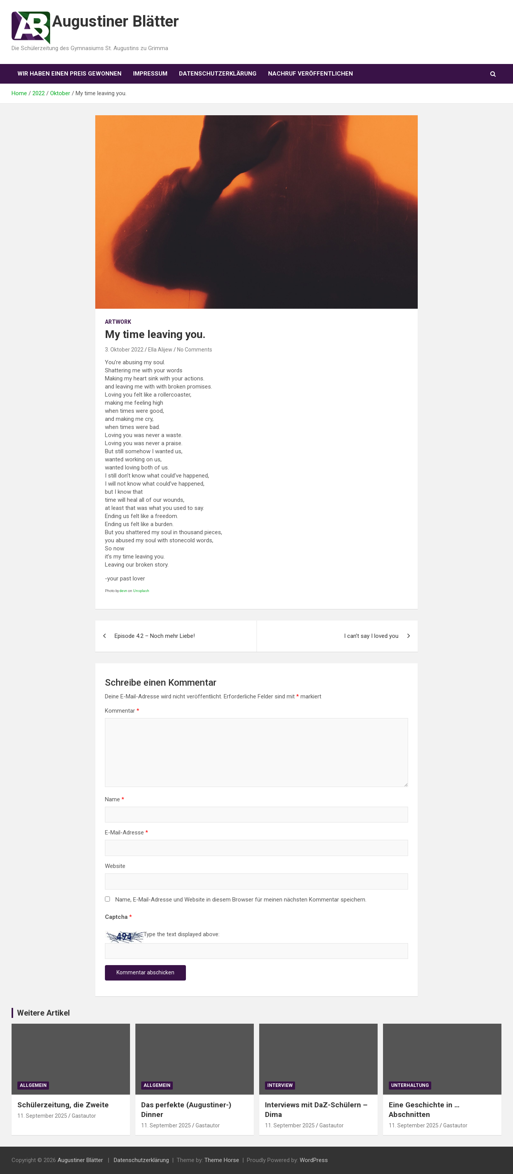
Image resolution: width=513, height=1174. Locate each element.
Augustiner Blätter (115, 21)
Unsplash (141, 591)
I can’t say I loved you (371, 635)
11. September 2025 (42, 1116)
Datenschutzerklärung (217, 73)
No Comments (194, 349)
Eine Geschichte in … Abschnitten (424, 1109)
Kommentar (122, 710)
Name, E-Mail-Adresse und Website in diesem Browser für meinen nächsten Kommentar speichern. (240, 899)
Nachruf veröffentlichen (310, 73)
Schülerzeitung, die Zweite (63, 1104)
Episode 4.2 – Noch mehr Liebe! (155, 635)
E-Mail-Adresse (126, 832)
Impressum (150, 73)
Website (115, 866)
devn (123, 591)
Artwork (118, 322)
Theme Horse (221, 1160)
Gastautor (84, 1116)
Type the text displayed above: (181, 934)
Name (114, 799)
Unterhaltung (410, 1085)
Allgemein (33, 1085)
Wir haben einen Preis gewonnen (69, 73)
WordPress (314, 1160)
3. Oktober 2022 (124, 349)
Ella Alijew (160, 349)
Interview (280, 1085)
